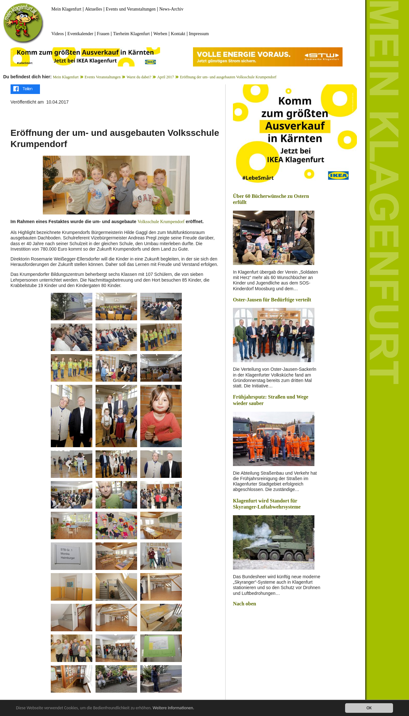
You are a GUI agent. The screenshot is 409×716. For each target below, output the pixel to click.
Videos (57, 33)
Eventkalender (80, 33)
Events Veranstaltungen (103, 77)
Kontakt (178, 33)
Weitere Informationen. (173, 708)
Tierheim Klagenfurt (131, 33)
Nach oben (244, 603)
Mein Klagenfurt (66, 9)
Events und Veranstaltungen (131, 9)
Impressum (199, 33)
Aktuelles (93, 9)
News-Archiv (171, 9)
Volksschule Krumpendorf (160, 221)
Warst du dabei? (139, 77)
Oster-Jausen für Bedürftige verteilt (272, 299)
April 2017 (165, 77)
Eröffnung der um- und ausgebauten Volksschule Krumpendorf (228, 77)
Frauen (103, 33)
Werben (160, 33)
